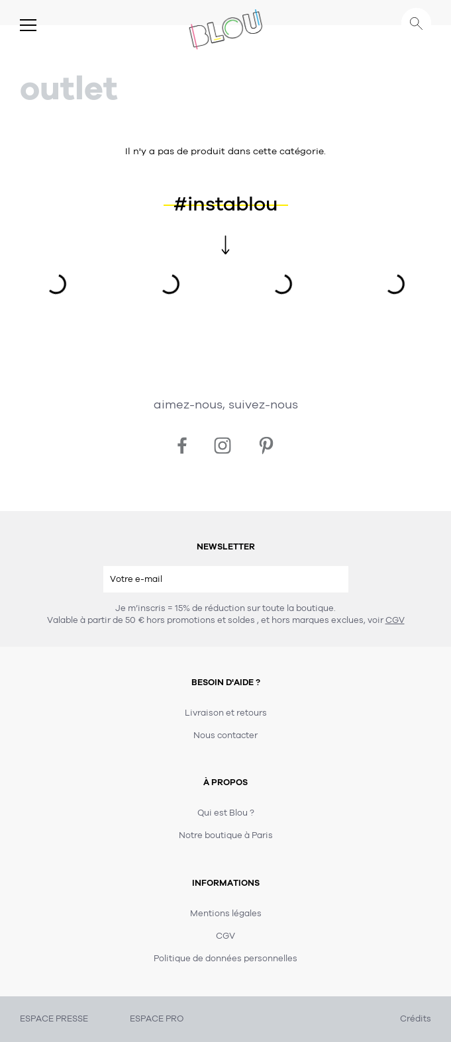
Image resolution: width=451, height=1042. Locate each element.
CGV (395, 620)
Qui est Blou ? (225, 813)
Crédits (415, 1019)
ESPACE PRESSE (54, 1019)
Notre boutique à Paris (226, 835)
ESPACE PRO (156, 1019)
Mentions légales (226, 914)
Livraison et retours (226, 713)
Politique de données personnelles (225, 959)
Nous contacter (225, 735)
